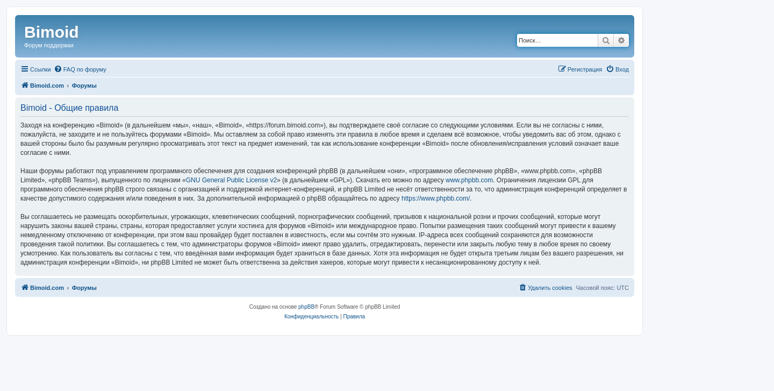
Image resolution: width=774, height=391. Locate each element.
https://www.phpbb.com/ (436, 198)
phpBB (306, 307)
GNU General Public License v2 (231, 180)
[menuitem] (80, 69)
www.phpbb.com (469, 180)
